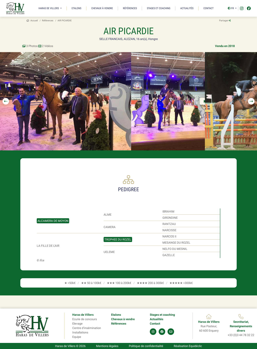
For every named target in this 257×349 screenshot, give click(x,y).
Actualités (186, 8)
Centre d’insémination (86, 328)
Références (130, 8)
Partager (225, 20)
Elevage (77, 323)
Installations (80, 332)
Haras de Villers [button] (49, 8)
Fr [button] (231, 8)
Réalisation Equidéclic (188, 346)
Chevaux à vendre (102, 8)
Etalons (76, 8)
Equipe (76, 337)
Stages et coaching (158, 8)
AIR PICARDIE (65, 20)
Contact (208, 8)
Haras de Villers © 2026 (70, 346)
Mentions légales (107, 346)
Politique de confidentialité (146, 346)
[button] (5, 101)
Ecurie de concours (84, 319)
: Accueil (32, 20)
